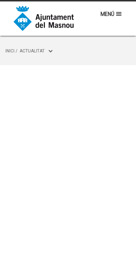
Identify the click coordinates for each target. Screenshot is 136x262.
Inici (10, 50)
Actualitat (32, 50)
